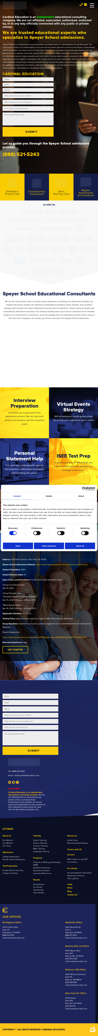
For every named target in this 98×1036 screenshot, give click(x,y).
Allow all (80, 546)
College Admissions (11, 857)
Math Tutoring (39, 849)
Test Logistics (73, 878)
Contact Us (72, 895)
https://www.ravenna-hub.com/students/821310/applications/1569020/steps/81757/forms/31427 (44, 637)
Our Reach (37, 887)
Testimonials (38, 890)
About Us (7, 835)
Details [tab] (49, 496)
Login (69, 884)
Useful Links (72, 840)
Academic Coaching (41, 868)
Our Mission (8, 840)
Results (36, 880)
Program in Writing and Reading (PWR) (46, 863)
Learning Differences (42, 873)
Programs (37, 858)
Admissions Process (75, 876)
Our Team (7, 846)
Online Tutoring (39, 840)
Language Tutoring (41, 851)
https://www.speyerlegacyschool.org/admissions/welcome (62, 564)
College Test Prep (10, 873)
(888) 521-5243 (18, 771)
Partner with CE (74, 849)
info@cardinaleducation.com (26, 775)
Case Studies (38, 893)
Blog (69, 891)
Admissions (8, 852)
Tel (81, 4)
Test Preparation (10, 866)
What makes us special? (77, 859)
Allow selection (49, 546)
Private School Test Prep (13, 870)
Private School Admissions (14, 859)
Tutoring (37, 835)
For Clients (72, 868)
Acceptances (38, 884)
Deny (18, 546)
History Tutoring (40, 843)
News (69, 888)
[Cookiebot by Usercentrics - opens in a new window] (84, 489)
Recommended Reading (77, 843)
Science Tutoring (40, 846)
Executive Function (41, 870)
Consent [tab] (17, 496)
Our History (72, 862)
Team (85, 4)
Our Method (8, 843)
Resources (72, 835)
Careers (71, 854)
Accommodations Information (79, 873)
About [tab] (81, 496)
